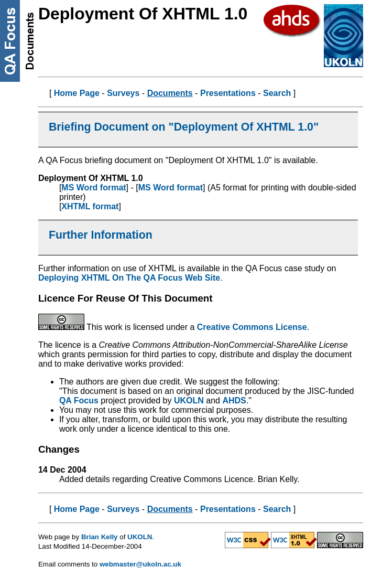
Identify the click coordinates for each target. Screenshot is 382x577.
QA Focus (79, 400)
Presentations (228, 93)
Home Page (77, 93)
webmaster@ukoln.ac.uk (140, 564)
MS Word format (93, 187)
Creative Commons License (252, 327)
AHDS (234, 400)
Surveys (123, 93)
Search (277, 93)
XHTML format (89, 206)
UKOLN (189, 400)
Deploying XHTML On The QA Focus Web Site (129, 277)
